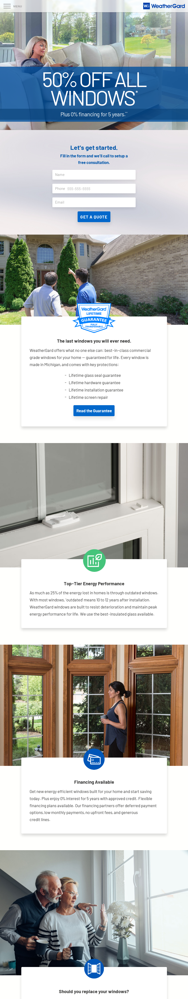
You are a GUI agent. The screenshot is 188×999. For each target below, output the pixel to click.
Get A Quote (93, 216)
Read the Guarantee (94, 410)
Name (95, 175)
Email (95, 202)
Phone (95, 189)
